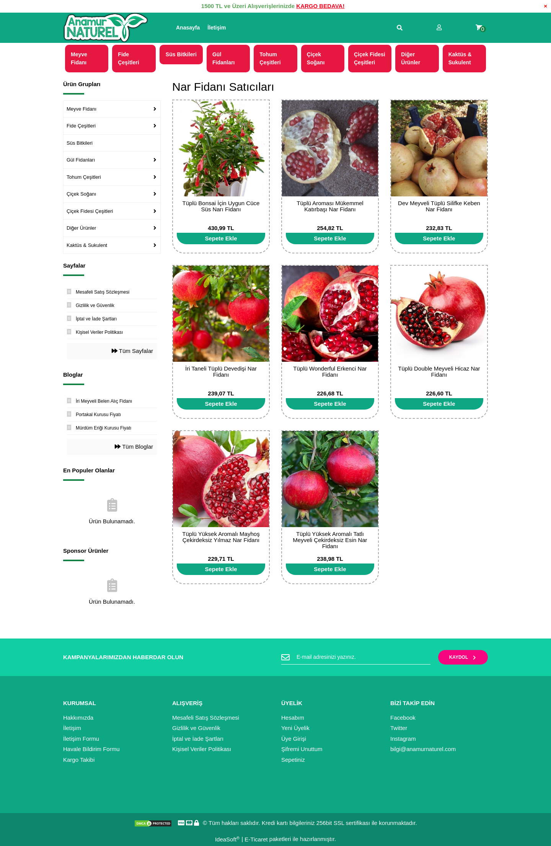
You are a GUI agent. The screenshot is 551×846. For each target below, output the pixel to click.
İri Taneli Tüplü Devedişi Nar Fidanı (221, 371)
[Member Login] (439, 27)
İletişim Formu (81, 738)
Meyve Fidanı (81, 109)
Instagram (403, 738)
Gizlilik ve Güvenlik (196, 728)
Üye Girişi (293, 738)
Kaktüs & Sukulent (87, 245)
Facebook (403, 717)
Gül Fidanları (81, 160)
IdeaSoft (227, 839)
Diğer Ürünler (81, 228)
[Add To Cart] (221, 238)
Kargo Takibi (79, 759)
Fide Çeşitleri (81, 126)
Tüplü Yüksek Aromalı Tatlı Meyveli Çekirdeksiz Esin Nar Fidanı (330, 540)
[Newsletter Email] (355, 657)
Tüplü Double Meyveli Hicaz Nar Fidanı (439, 371)
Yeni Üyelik (295, 728)
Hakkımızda (78, 717)
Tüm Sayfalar (132, 351)
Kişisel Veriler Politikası (201, 749)
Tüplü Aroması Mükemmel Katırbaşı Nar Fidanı (330, 206)
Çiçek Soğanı (81, 194)
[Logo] (105, 28)
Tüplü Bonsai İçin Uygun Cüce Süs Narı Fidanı (221, 206)
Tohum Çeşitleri (84, 177)
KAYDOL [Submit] (463, 657)
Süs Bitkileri (80, 143)
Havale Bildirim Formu (91, 749)
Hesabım (292, 717)
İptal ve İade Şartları (197, 738)
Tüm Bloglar (134, 446)
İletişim (216, 27)
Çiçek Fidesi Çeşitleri (90, 211)
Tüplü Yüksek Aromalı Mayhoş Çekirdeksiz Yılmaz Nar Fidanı (220, 537)
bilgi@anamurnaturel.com (423, 749)
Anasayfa (188, 27)
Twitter (398, 728)
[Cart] (479, 27)
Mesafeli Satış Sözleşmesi (205, 717)
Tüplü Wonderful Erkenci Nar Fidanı (330, 371)
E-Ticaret (256, 839)
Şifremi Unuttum (302, 749)
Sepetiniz (293, 759)
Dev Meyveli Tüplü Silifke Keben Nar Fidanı (439, 206)
